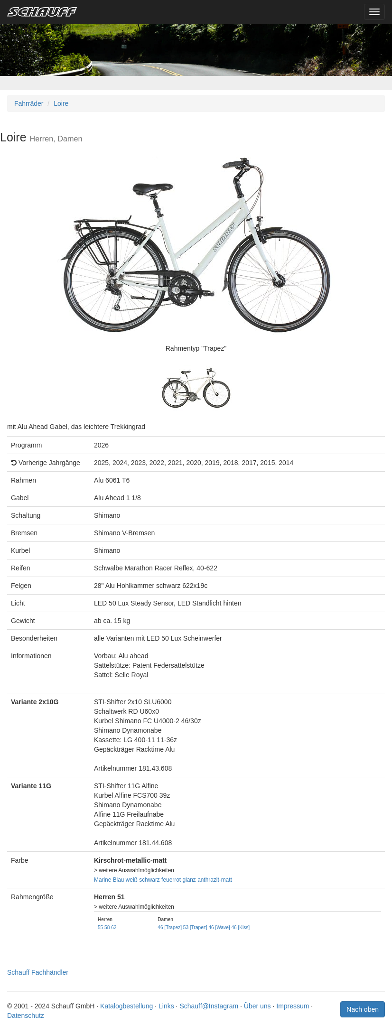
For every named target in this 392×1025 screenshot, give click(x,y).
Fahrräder (28, 103)
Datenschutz (25, 1015)
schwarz (149, 879)
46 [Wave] (219, 927)
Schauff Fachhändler (37, 972)
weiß (132, 879)
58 (107, 927)
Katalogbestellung (126, 1006)
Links (166, 1006)
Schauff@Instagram (208, 1006)
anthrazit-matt (214, 879)
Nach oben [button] (362, 1009)
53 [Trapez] (195, 927)
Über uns (257, 1006)
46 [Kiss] (240, 927)
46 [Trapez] (170, 927)
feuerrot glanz (178, 879)
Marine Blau (109, 879)
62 (113, 927)
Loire (61, 103)
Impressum (292, 1006)
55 (100, 927)
